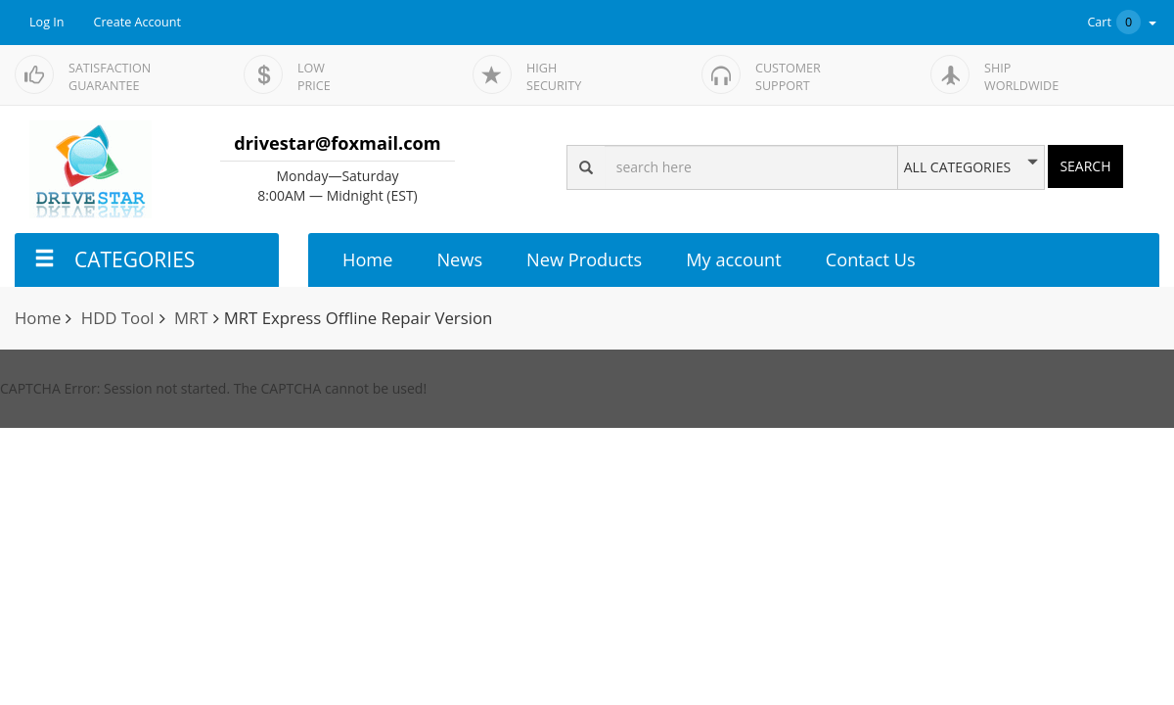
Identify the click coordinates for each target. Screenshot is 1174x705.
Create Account (138, 22)
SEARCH (1085, 166)
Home (367, 259)
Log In (47, 22)
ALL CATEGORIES (957, 167)
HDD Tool (118, 317)
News (459, 259)
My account (733, 259)
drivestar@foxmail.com (337, 143)
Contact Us (871, 259)
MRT (191, 317)
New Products (584, 259)
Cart (1123, 22)
